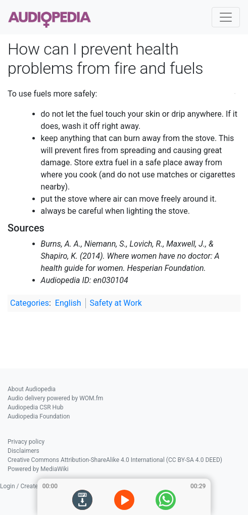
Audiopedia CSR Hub (35, 407)
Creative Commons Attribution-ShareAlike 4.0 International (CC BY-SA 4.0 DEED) (115, 459)
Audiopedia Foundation (39, 416)
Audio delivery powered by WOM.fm (55, 398)
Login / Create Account (31, 486)
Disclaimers (23, 450)
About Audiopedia (32, 389)
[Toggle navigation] (226, 17)
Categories (29, 303)
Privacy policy (26, 441)
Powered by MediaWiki (38, 469)
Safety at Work (116, 303)
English (68, 303)
